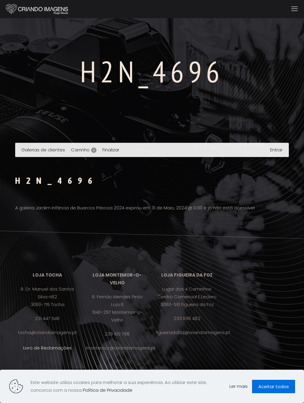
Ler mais (238, 386)
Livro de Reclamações (47, 348)
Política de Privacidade (107, 390)
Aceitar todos (273, 386)
